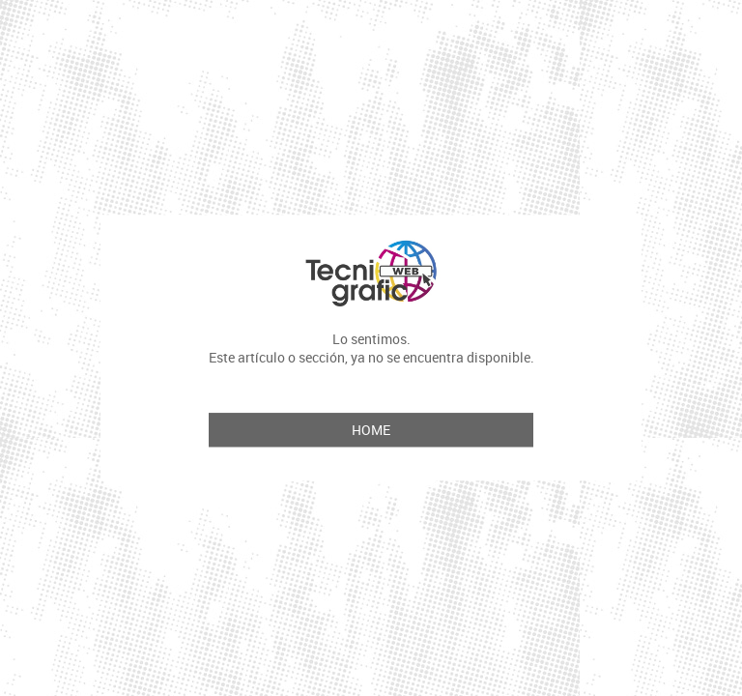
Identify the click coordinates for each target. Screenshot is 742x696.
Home (371, 430)
